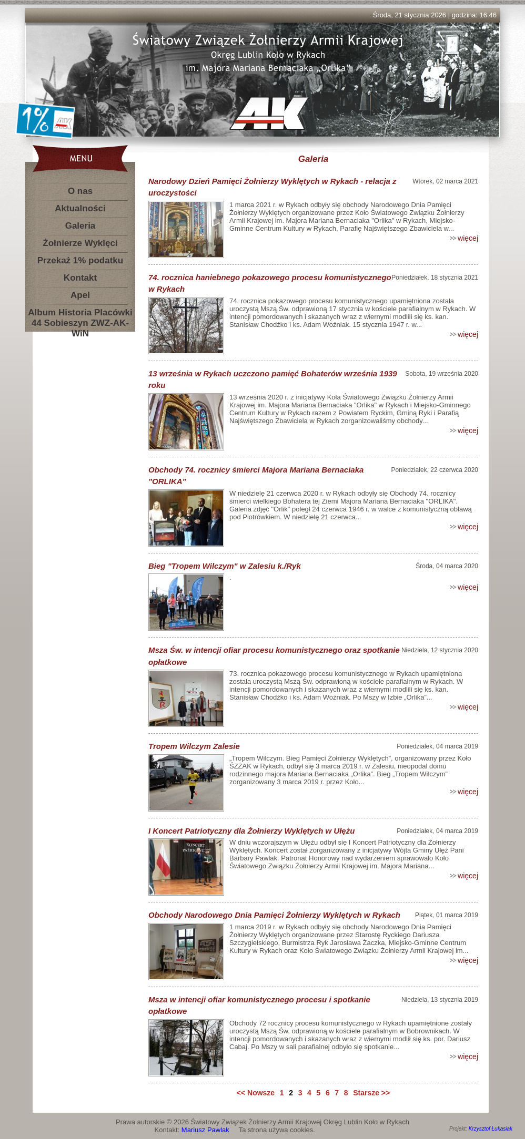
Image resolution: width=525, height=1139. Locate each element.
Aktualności (80, 208)
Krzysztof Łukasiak (490, 1129)
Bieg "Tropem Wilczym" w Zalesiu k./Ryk (224, 565)
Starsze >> (371, 1093)
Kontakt (80, 278)
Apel (80, 295)
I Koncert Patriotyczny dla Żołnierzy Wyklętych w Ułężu (251, 830)
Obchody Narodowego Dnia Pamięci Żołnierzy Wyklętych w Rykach (274, 914)
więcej (468, 238)
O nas (80, 191)
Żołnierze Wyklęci (80, 243)
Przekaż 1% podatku (80, 260)
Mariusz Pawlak (205, 1130)
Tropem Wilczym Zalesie (194, 746)
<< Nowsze (256, 1093)
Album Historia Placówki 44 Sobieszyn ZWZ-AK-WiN (80, 314)
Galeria (80, 226)
